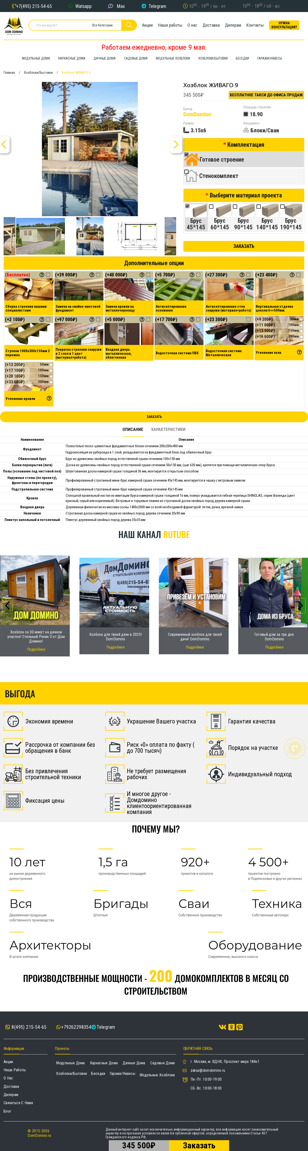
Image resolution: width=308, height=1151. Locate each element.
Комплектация (245, 144)
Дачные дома (134, 1063)
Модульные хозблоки (157, 1075)
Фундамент (251, 123)
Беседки (98, 1073)
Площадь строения (257, 107)
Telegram (157, 6)
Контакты (255, 25)
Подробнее (36, 649)
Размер (188, 123)
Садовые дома (162, 1063)
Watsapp (83, 6)
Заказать (243, 246)
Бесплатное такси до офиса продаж (266, 94)
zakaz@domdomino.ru (208, 1070)
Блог (7, 1111)
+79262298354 (76, 1027)
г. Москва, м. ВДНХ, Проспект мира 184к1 (225, 1061)
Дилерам (233, 25)
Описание (132, 429)
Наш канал (154, 534)
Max (121, 6)
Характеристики (168, 429)
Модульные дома (70, 1063)
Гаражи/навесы (122, 1073)
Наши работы (170, 25)
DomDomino (197, 114)
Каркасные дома (104, 1063)
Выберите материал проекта (246, 195)
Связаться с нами (18, 1103)
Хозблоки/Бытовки (71, 1073)
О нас (192, 25)
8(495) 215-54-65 (26, 1027)
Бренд (187, 108)
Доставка (211, 25)
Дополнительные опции (154, 263)
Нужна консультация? (284, 25)
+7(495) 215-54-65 (34, 6)
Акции (147, 25)
